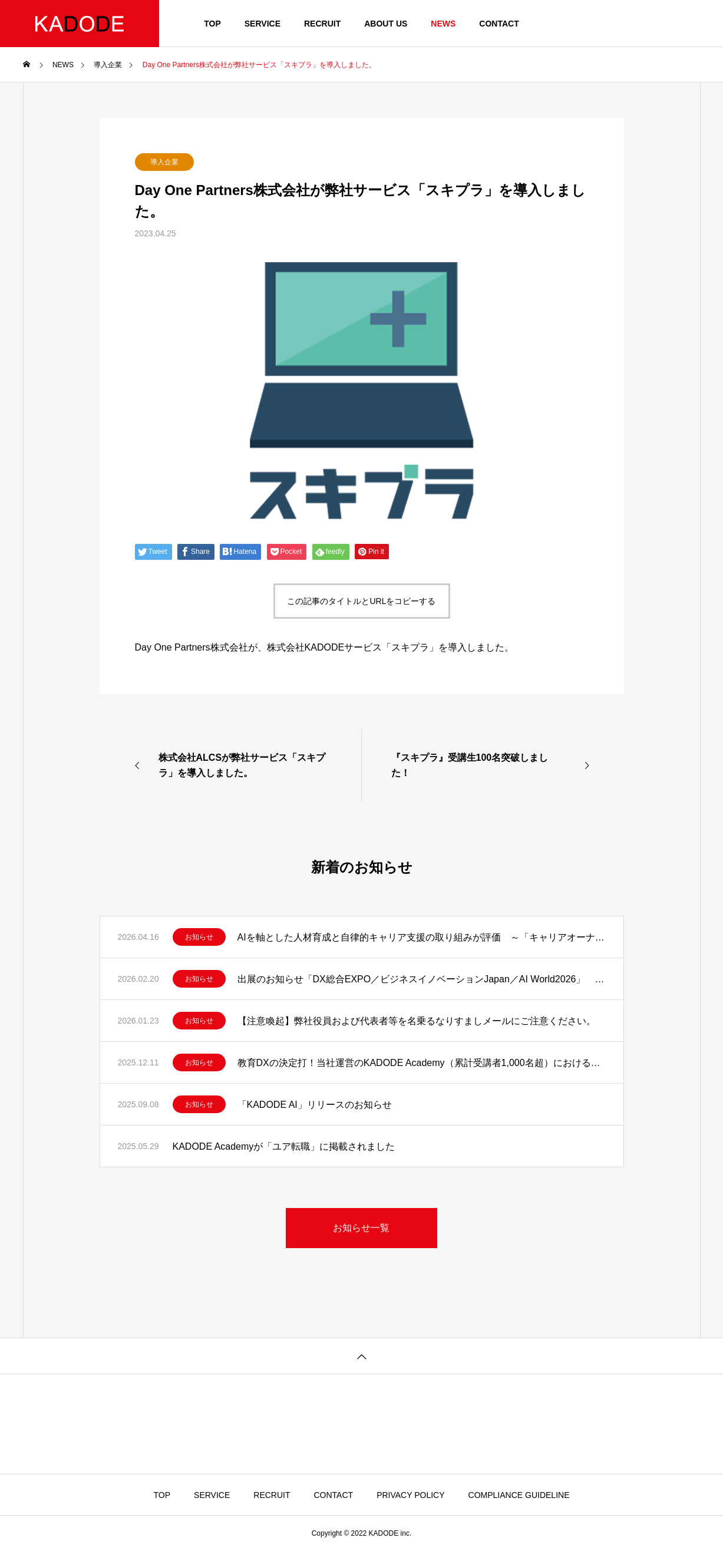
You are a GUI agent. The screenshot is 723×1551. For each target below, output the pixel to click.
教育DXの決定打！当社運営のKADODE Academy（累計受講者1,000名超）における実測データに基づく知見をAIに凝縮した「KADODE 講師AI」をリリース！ (421, 1063)
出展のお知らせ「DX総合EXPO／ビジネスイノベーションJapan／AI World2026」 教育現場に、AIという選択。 (421, 979)
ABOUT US (385, 23)
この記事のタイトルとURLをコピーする (361, 601)
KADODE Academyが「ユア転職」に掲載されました (284, 1146)
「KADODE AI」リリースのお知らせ (314, 1105)
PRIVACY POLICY (410, 1495)
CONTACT (499, 23)
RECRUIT (322, 23)
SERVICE (262, 23)
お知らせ (199, 937)
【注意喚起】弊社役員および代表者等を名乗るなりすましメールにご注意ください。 (416, 1021)
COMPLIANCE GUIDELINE (519, 1495)
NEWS (443, 23)
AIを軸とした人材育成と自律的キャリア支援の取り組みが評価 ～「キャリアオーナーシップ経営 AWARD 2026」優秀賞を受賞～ (421, 937)
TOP (212, 23)
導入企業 (164, 162)
